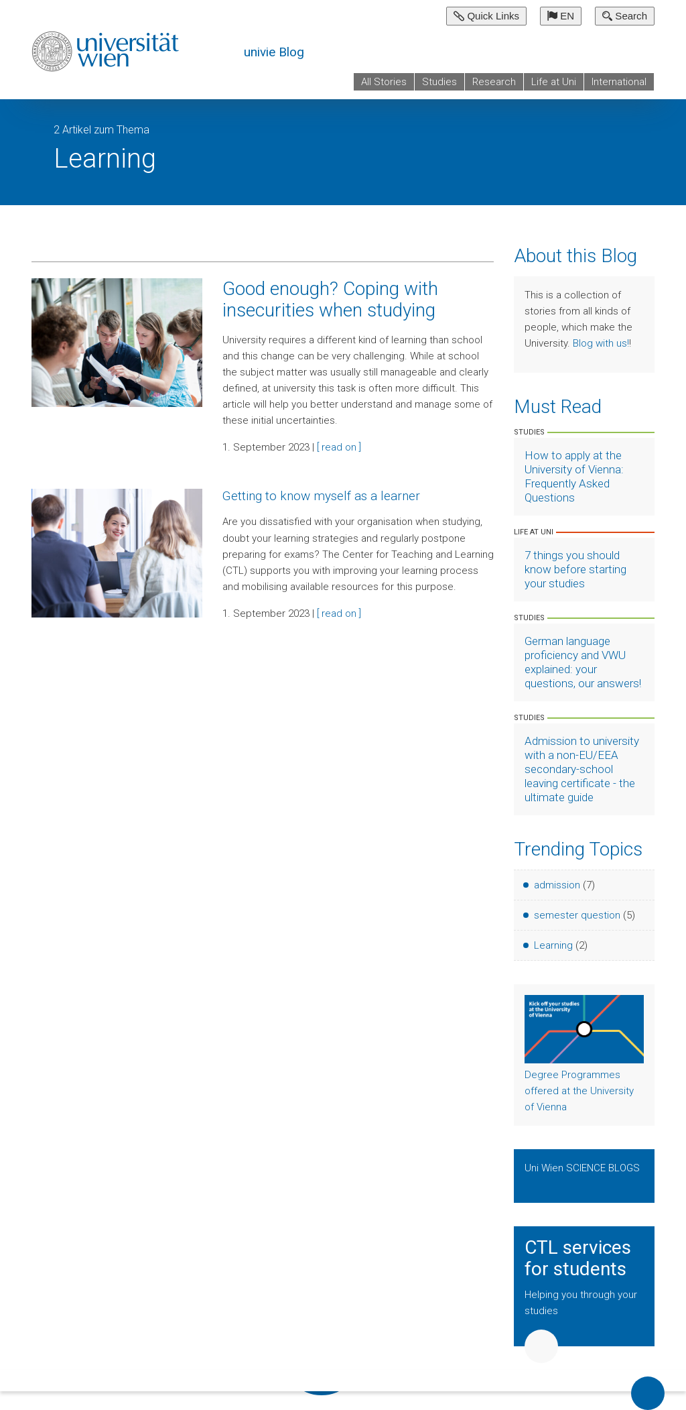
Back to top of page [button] (648, 1393)
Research (494, 82)
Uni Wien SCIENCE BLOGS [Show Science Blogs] (582, 1168)
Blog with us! (601, 343)
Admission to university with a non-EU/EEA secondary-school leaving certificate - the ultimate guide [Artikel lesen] (582, 769)
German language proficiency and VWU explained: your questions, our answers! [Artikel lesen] (583, 662)
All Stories (384, 82)
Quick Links (486, 15)
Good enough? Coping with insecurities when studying (330, 299)
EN (560, 15)
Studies (439, 82)
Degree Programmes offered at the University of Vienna (579, 1091)
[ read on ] (339, 447)
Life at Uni (553, 82)
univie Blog (274, 52)
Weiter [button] (541, 1346)
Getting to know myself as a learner (321, 496)
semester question (577, 915)
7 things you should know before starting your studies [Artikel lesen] (575, 569)
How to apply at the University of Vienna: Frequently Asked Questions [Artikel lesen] (574, 476)
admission (557, 885)
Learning (553, 945)
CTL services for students (578, 1258)
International (619, 82)
